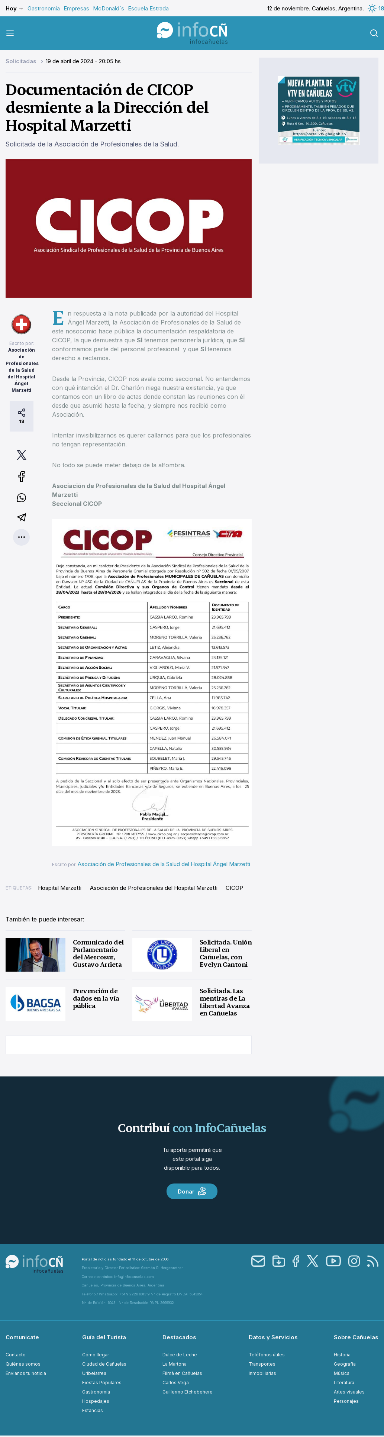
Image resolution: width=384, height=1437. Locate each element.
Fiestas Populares (102, 1382)
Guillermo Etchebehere (187, 1392)
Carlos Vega (175, 1382)
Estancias (92, 1410)
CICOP (234, 887)
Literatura (344, 1382)
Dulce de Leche (179, 1354)
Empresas (76, 8)
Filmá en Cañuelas (182, 1373)
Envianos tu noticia (26, 1373)
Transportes (262, 1364)
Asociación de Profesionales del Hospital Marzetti (153, 887)
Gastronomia (44, 8)
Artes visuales (349, 1392)
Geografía (345, 1364)
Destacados (179, 1337)
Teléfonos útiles (267, 1354)
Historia (342, 1354)
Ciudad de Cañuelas (104, 1364)
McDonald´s (108, 8)
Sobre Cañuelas (356, 1337)
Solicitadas (22, 61)
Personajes (346, 1401)
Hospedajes (95, 1401)
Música (341, 1373)
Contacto (16, 1354)
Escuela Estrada (148, 8)
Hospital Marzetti (59, 887)
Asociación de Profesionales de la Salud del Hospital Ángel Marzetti (22, 370)
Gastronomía (96, 1392)
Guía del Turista (104, 1337)
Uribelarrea (94, 1373)
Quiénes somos (23, 1364)
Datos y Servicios (273, 1337)
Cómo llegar (95, 1354)
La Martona (174, 1364)
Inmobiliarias (262, 1373)
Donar (192, 1191)
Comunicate (22, 1337)
